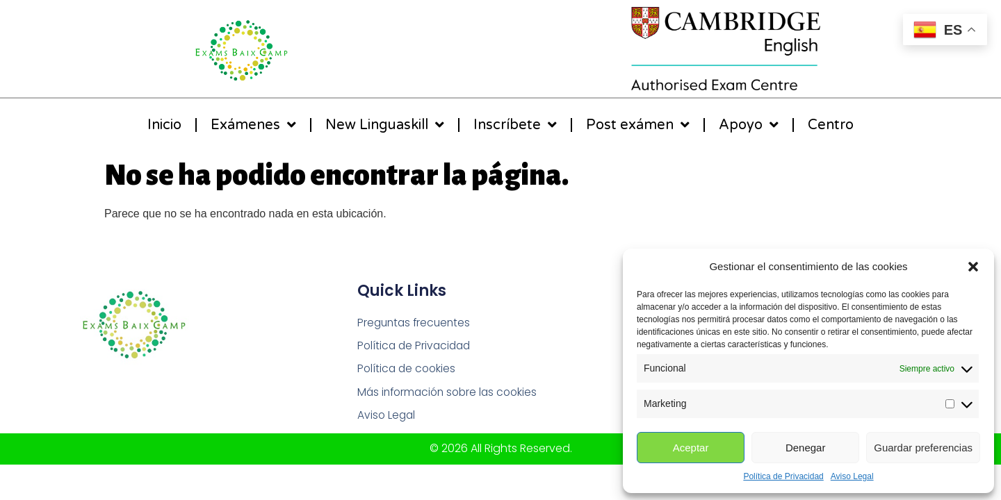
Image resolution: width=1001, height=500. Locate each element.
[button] (973, 267)
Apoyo (749, 125)
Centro (831, 125)
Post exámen (638, 125)
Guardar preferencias (923, 447)
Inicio (164, 125)
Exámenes (253, 125)
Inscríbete (515, 125)
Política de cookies (408, 370)
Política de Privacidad (783, 476)
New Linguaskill (384, 125)
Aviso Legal (852, 476)
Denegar (806, 447)
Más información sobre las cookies (451, 393)
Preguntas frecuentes (416, 323)
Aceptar (691, 447)
